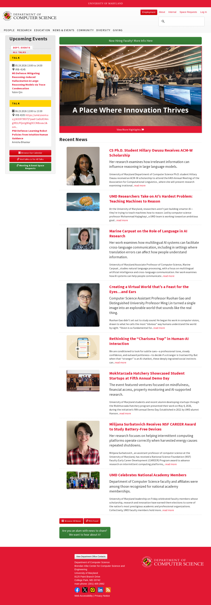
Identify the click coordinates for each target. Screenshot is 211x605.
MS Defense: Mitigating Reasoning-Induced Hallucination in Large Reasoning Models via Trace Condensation (28, 81)
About (162, 12)
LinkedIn (100, 589)
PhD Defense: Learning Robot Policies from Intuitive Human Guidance (30, 134)
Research (24, 30)
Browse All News (71, 520)
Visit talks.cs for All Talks (30, 159)
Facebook (77, 589)
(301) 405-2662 (96, 583)
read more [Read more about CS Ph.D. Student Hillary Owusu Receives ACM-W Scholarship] (140, 185)
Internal (172, 12)
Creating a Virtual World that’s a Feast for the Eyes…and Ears (149, 289)
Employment (148, 12)
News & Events (64, 30)
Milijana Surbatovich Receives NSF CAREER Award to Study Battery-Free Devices (152, 427)
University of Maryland (105, 3)
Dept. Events (23, 47)
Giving (118, 30)
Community (85, 30)
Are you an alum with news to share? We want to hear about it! (85, 532)
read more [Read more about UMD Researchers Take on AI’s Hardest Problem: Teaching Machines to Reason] (122, 220)
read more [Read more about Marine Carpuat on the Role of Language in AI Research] (168, 276)
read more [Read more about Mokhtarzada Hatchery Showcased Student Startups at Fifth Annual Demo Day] (125, 413)
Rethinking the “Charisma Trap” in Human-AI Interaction (149, 341)
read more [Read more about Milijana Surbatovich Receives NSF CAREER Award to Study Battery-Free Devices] (171, 464)
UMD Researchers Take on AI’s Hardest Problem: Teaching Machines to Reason (151, 199)
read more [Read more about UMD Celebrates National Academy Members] (168, 510)
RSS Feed (92, 520)
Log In (203, 12)
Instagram (92, 589)
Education (42, 30)
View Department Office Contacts (91, 556)
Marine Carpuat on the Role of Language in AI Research (148, 233)
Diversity (103, 30)
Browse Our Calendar (30, 152)
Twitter (85, 589)
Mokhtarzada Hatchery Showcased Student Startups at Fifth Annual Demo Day (147, 376)
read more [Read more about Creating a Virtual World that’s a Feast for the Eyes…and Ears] (159, 327)
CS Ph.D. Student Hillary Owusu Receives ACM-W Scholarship (151, 153)
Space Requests (188, 12)
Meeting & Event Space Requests (30, 167)
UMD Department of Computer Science (29, 16)
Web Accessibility (84, 595)
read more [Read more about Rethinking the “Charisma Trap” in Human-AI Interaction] (120, 362)
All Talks (19, 52)
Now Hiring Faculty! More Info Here (130, 41)
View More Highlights (130, 129)
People (9, 30)
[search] (181, 21)
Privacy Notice (102, 595)
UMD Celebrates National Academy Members (147, 474)
